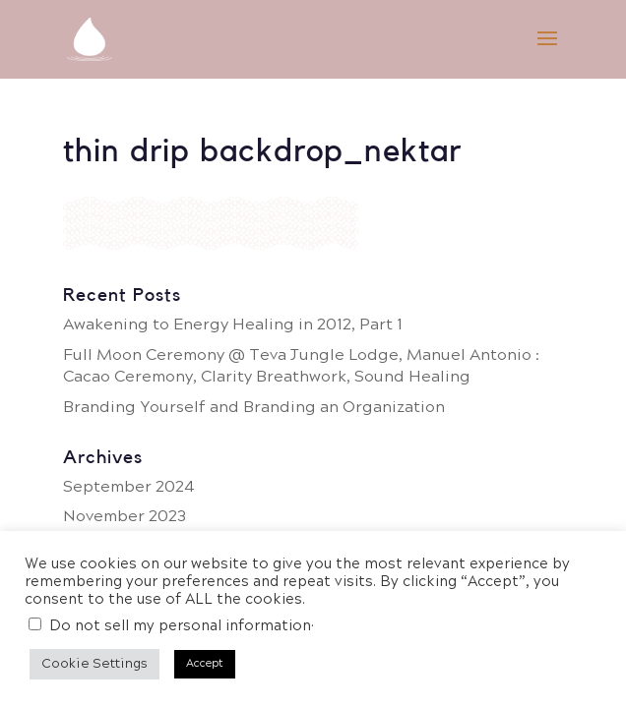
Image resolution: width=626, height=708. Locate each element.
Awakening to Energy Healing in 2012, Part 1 (233, 325)
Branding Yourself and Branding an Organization (254, 407)
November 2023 (124, 516)
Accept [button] (204, 664)
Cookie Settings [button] (94, 664)
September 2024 (129, 487)
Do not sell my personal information (180, 626)
